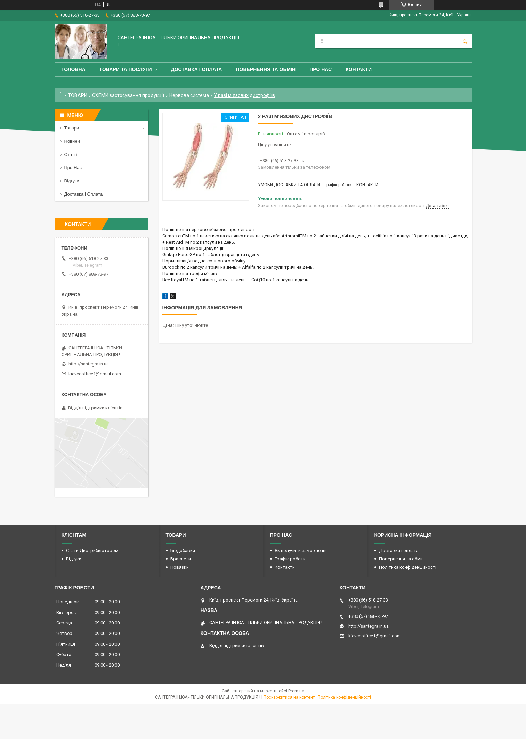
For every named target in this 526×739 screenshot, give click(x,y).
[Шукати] (465, 41)
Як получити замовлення (301, 550)
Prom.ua (296, 691)
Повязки (179, 567)
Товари (71, 128)
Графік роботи (290, 558)
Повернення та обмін (266, 69)
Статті (70, 154)
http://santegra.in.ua (88, 364)
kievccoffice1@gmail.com (94, 373)
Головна (74, 69)
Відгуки (71, 180)
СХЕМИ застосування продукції (128, 95)
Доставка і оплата (196, 69)
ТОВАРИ (77, 95)
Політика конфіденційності (407, 567)
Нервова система (189, 95)
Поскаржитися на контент (289, 697)
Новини (72, 141)
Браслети (180, 558)
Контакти (359, 69)
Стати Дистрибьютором (92, 550)
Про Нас (320, 69)
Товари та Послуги (125, 69)
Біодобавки (182, 550)
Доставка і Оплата (83, 194)
